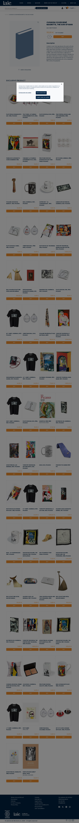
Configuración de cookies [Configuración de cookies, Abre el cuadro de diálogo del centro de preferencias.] (25, 92)
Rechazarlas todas (41, 92)
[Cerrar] (61, 84)
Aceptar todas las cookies (43, 97)
